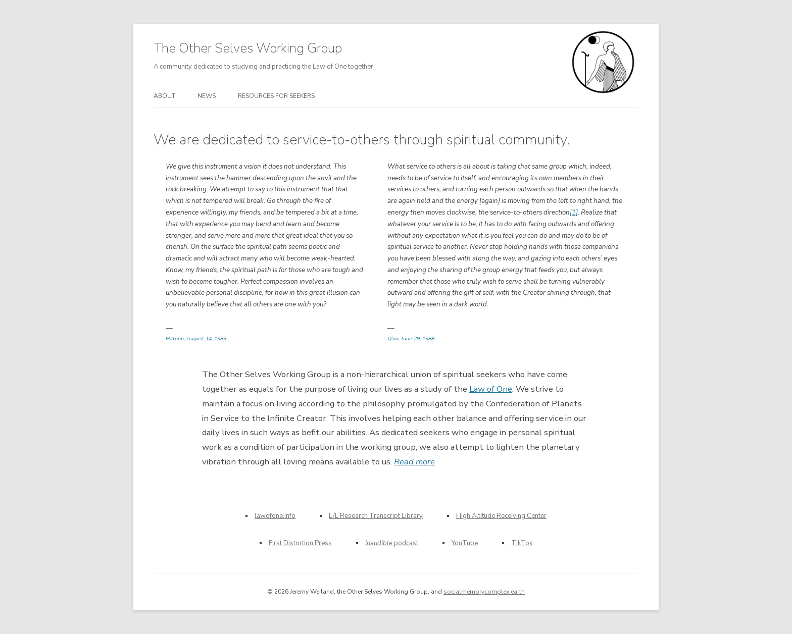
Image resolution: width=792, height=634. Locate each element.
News (206, 96)
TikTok (521, 543)
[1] (574, 212)
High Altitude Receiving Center (501, 515)
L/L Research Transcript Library (376, 515)
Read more (414, 461)
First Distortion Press (300, 543)
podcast (391, 543)
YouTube (465, 543)
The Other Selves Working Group (248, 48)
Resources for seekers (276, 96)
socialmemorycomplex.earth (484, 592)
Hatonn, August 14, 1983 (196, 338)
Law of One (490, 389)
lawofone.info (275, 515)
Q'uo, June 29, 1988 (410, 338)
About (164, 96)
